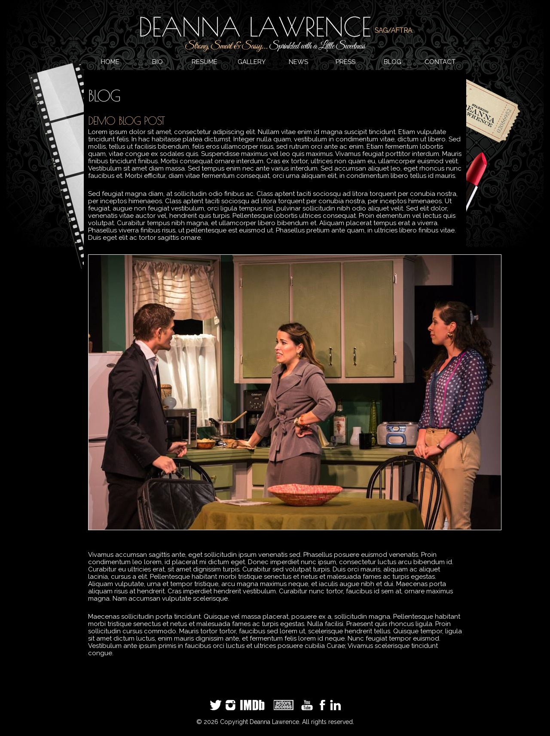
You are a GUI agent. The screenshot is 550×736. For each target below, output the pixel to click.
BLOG (392, 62)
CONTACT (440, 62)
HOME (110, 62)
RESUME (204, 62)
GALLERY (252, 62)
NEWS (298, 62)
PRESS (345, 62)
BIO (157, 62)
